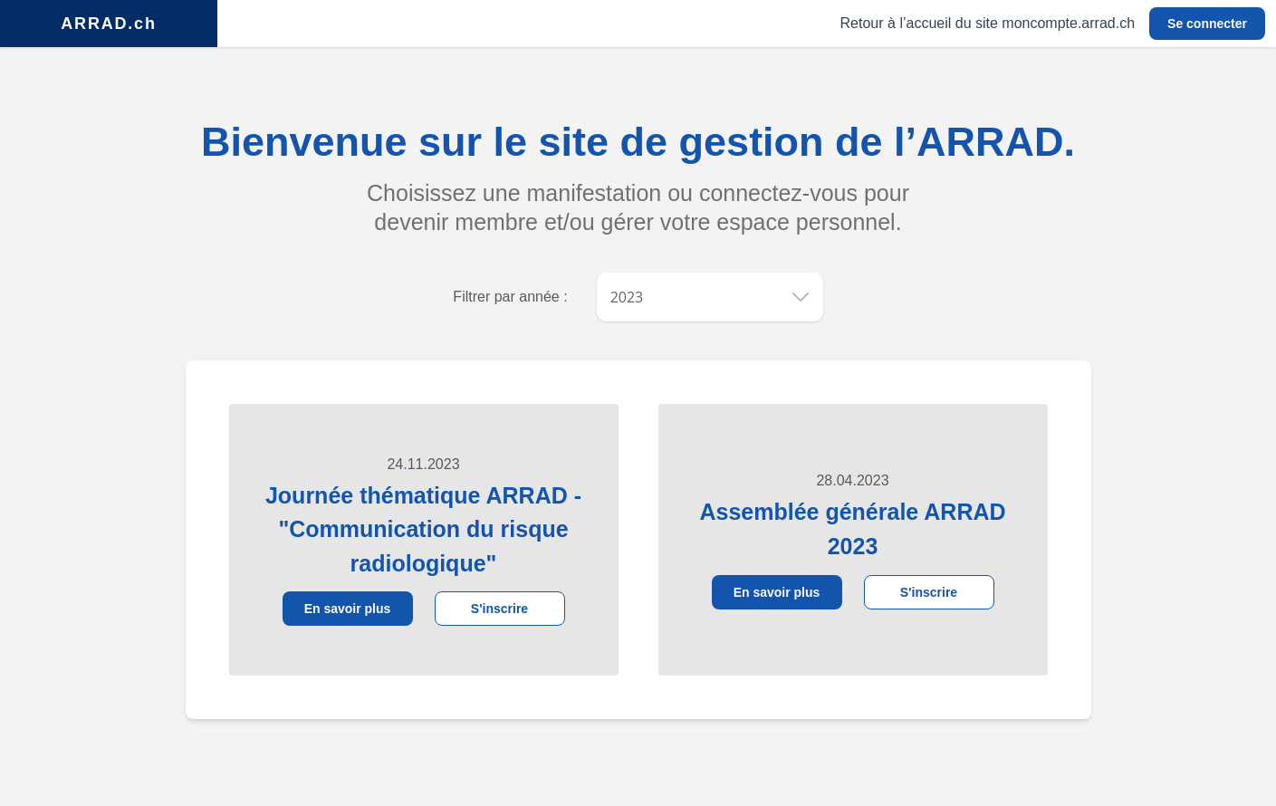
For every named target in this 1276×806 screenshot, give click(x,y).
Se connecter (1207, 23)
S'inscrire (499, 608)
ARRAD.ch (108, 23)
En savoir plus (347, 608)
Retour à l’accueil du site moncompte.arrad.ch (988, 23)
